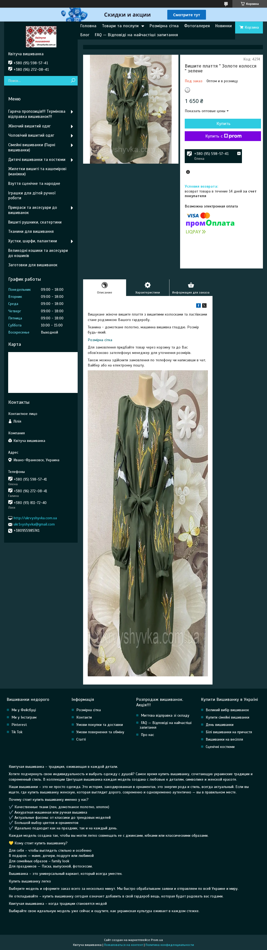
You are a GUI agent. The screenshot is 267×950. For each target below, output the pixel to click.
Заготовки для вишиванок (32, 264)
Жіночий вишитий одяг (29, 126)
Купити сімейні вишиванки (227, 717)
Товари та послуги (120, 26)
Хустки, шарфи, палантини (32, 241)
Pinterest (19, 724)
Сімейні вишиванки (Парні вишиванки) (31, 147)
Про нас (147, 734)
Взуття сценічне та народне (34, 183)
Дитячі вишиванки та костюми (36, 159)
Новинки (223, 26)
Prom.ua (157, 940)
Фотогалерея (197, 26)
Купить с (223, 136)
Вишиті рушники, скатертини (35, 222)
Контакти (84, 717)
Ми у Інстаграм (24, 717)
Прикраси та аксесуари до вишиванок (32, 210)
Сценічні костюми (220, 746)
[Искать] (73, 80)
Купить (223, 123)
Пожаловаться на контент (123, 945)
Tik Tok (16, 732)
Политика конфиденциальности (169, 945)
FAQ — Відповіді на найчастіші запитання (136, 35)
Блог (84, 35)
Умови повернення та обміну (100, 732)
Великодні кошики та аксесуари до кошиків (38, 253)
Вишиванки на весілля (224, 739)
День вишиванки (219, 724)
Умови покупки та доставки (99, 724)
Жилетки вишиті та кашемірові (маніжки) (37, 171)
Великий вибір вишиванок (227, 710)
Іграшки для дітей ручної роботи (31, 196)
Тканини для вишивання (31, 231)
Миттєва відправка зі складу (165, 715)
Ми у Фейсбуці (23, 710)
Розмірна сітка (164, 26)
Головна (88, 26)
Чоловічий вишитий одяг (31, 135)
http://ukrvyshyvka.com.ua (35, 518)
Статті (81, 739)
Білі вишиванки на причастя (229, 732)
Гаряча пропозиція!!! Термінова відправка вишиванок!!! (36, 114)
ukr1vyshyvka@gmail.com (34, 524)
